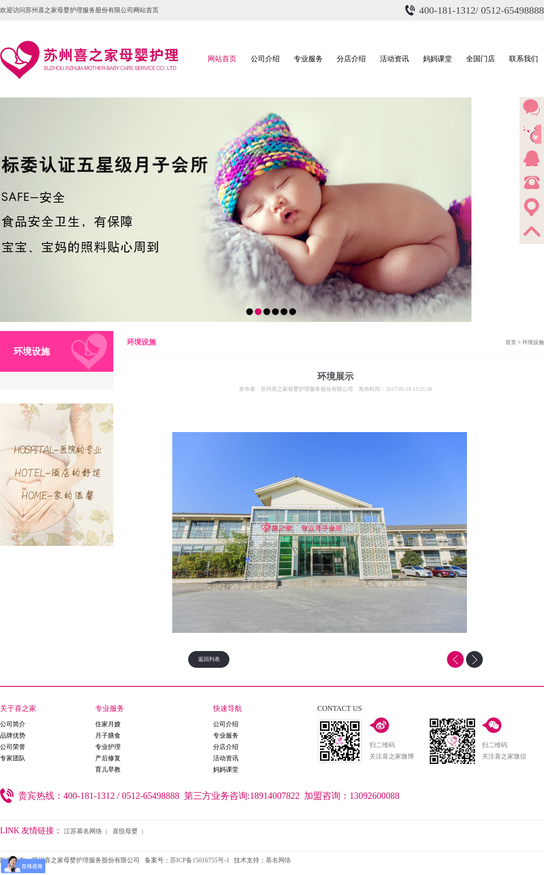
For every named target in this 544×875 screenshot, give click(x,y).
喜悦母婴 (125, 831)
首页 (510, 342)
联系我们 (523, 59)
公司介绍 (265, 59)
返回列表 (209, 659)
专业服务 (308, 59)
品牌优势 (12, 735)
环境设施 (533, 342)
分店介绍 (351, 59)
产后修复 (108, 758)
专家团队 (12, 758)
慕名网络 (278, 860)
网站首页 (222, 59)
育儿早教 (108, 769)
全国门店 (480, 59)
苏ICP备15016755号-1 (199, 860)
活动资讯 (394, 59)
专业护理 (108, 747)
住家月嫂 (108, 724)
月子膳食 (108, 735)
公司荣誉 (12, 747)
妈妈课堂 (437, 59)
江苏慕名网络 (83, 831)
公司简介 (12, 724)
